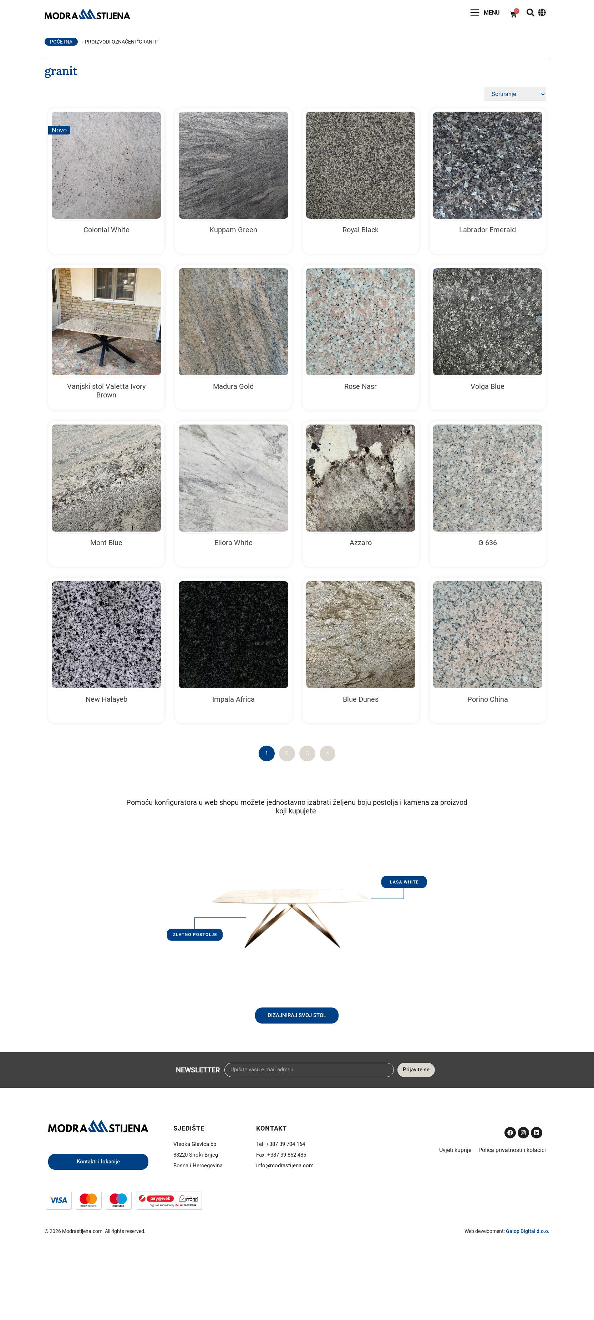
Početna (61, 44)
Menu (486, 14)
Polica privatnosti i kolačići (512, 1152)
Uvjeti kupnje (455, 1152)
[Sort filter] (515, 96)
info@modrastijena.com (285, 1167)
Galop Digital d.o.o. (527, 1234)
